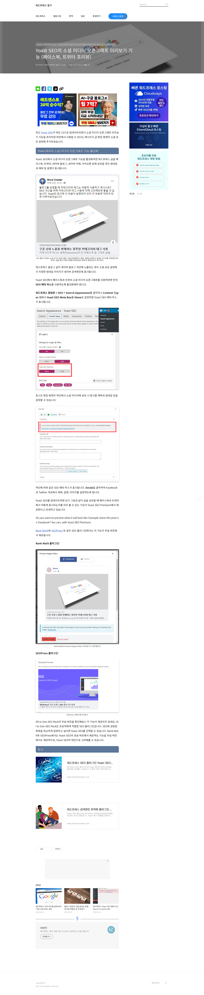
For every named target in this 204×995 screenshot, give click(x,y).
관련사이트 (156, 983)
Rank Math (42, 530)
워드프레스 (40, 16)
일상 (83, 16)
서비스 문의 (117, 16)
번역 (71, 16)
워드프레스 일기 (44, 5)
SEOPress (57, 530)
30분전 (43, 927)
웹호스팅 (57, 16)
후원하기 (97, 16)
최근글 (131, 193)
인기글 (139, 193)
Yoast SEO (47, 132)
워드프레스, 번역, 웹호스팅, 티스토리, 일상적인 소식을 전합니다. (64, 931)
